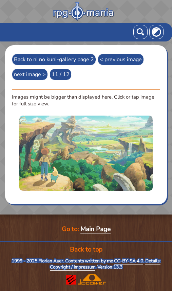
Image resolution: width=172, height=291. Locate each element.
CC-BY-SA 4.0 (128, 261)
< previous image (121, 59)
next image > (30, 74)
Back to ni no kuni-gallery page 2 (54, 59)
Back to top (86, 249)
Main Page (95, 229)
